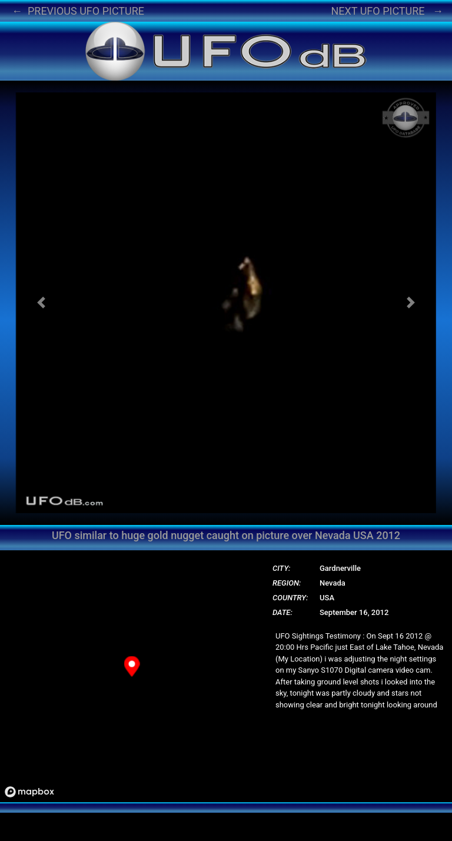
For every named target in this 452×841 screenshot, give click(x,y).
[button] (41, 302)
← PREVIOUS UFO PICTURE (78, 11)
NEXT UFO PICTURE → (387, 11)
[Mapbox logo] (29, 792)
